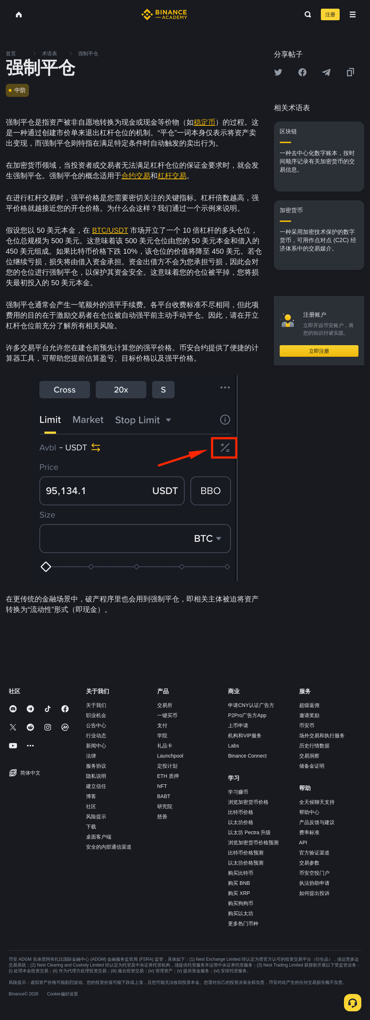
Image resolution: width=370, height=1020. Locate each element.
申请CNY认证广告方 (251, 705)
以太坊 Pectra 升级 (249, 832)
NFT (162, 786)
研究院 (164, 806)
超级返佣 (309, 705)
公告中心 (96, 725)
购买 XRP (239, 893)
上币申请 (238, 725)
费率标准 (309, 832)
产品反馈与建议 (317, 822)
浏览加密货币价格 (248, 802)
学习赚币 (238, 792)
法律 (91, 756)
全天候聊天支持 (317, 802)
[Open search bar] (305, 14)
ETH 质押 (168, 776)
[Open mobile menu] (352, 14)
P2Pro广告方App (247, 715)
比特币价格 (240, 812)
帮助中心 (309, 812)
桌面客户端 (98, 837)
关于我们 (96, 705)
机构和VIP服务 (245, 735)
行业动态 (96, 735)
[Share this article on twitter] (278, 72)
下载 (91, 827)
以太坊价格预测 (245, 863)
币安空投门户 (314, 873)
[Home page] (164, 14)
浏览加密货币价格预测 (253, 842)
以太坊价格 (240, 822)
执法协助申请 (314, 883)
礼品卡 (164, 746)
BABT (164, 796)
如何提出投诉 (314, 893)
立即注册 (319, 351)
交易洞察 (309, 756)
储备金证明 (311, 766)
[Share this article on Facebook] (302, 72)
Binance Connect (247, 756)
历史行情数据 (314, 746)
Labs (233, 746)
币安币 (306, 725)
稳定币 (204, 122)
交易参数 (309, 863)
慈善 (162, 816)
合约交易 (135, 176)
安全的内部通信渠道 (109, 847)
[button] (352, 14)
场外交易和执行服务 (322, 735)
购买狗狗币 (240, 903)
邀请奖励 (309, 715)
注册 (330, 14)
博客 (91, 796)
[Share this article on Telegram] (326, 72)
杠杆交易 (172, 176)
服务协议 (96, 766)
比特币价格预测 (245, 853)
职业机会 (96, 715)
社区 (91, 806)
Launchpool (170, 756)
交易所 (164, 705)
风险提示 (96, 816)
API (303, 842)
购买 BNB (239, 883)
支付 (162, 725)
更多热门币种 (243, 923)
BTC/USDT (110, 230)
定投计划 (167, 766)
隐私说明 (96, 776)
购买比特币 (240, 873)
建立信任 (96, 786)
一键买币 (167, 715)
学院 (162, 735)
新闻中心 (96, 746)
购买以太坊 (240, 913)
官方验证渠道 (314, 853)
